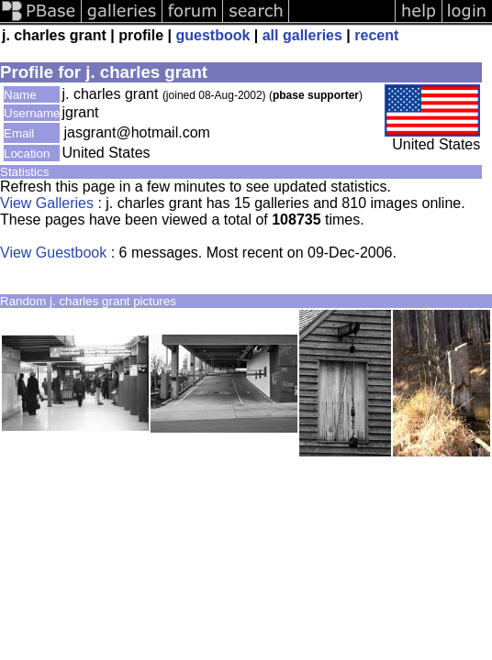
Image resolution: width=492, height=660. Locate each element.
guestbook (212, 35)
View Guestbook (53, 252)
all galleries (302, 35)
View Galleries (47, 203)
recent (376, 35)
